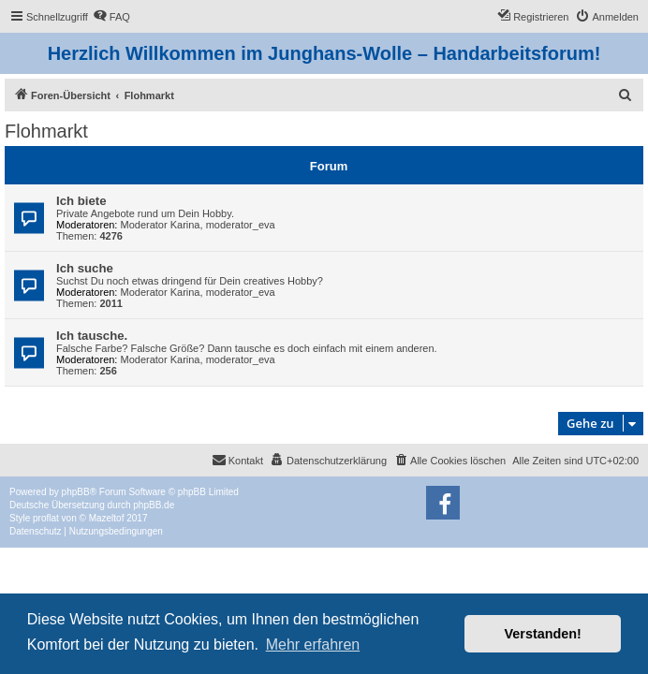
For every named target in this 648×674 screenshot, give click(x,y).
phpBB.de (153, 505)
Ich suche (84, 268)
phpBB (76, 492)
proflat (46, 518)
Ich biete (81, 201)
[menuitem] (111, 17)
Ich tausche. (91, 336)
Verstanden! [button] (543, 633)
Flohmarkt (46, 131)
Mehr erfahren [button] (313, 644)
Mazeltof (107, 518)
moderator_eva (240, 224)
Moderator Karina (160, 224)
